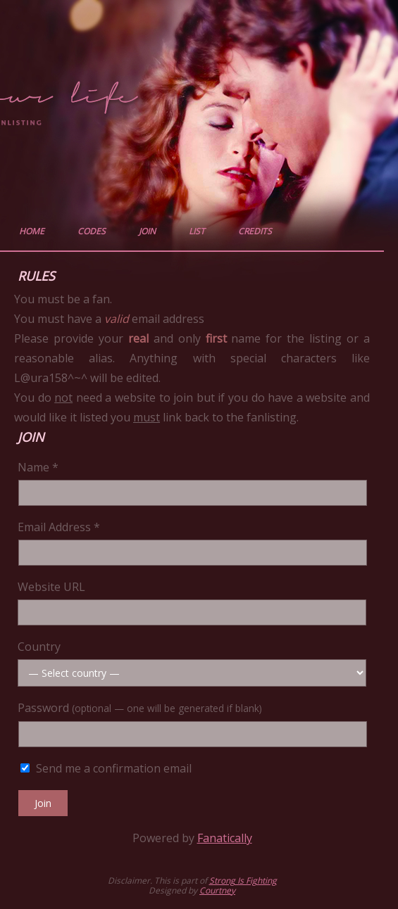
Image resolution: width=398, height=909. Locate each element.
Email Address (59, 527)
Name (38, 467)
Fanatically (224, 838)
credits (255, 231)
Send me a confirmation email (106, 768)
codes (91, 231)
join (147, 231)
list (197, 231)
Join (43, 803)
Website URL (51, 587)
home (31, 231)
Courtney (217, 890)
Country (39, 646)
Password (140, 708)
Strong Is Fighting (243, 880)
